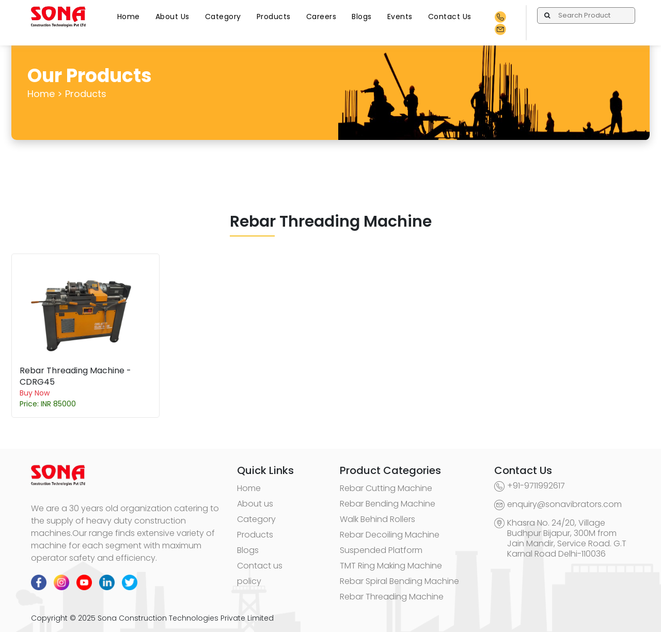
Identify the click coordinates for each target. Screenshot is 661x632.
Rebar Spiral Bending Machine (399, 581)
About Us (172, 16)
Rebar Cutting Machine (386, 488)
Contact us (259, 566)
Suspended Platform (381, 550)
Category (223, 16)
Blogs (362, 16)
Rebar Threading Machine (392, 597)
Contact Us (449, 16)
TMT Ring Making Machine (391, 566)
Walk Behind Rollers (377, 519)
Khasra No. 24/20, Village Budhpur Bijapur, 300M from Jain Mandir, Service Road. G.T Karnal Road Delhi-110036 (566, 538)
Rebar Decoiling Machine (389, 535)
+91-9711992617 (536, 486)
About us (255, 504)
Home (128, 16)
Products (274, 16)
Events (400, 16)
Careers (321, 16)
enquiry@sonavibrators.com (564, 504)
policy (249, 581)
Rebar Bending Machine (387, 504)
